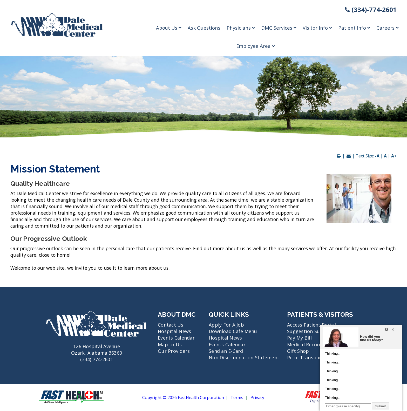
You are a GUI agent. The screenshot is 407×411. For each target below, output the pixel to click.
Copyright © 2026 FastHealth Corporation (183, 398)
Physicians (241, 27)
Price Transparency (309, 357)
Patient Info (354, 27)
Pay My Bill (299, 338)
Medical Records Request (315, 344)
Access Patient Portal (311, 325)
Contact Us (171, 325)
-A (377, 156)
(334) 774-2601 (96, 359)
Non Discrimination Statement (244, 357)
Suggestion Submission (314, 331)
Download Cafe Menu (233, 331)
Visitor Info (317, 27)
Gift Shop (298, 351)
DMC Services (278, 27)
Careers (387, 27)
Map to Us (170, 344)
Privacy (257, 398)
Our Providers (174, 351)
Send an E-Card (226, 351)
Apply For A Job (226, 325)
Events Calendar (176, 338)
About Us (168, 27)
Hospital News (174, 331)
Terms (236, 398)
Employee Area (255, 46)
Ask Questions (204, 27)
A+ (394, 156)
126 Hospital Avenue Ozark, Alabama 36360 (96, 346)
